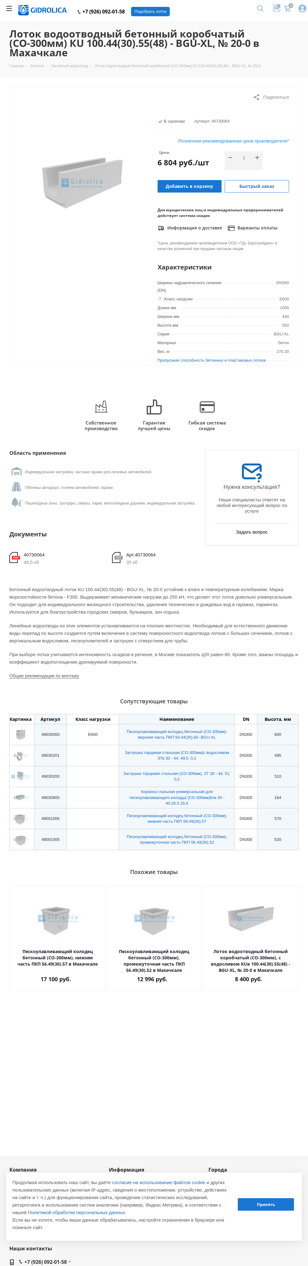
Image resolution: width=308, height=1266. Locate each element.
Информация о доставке (190, 228)
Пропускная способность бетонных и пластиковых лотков (212, 360)
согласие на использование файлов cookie (158, 1182)
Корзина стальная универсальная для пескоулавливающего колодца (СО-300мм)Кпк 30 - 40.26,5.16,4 (177, 797)
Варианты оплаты (252, 228)
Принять (266, 1204)
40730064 (34, 554)
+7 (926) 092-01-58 (101, 11)
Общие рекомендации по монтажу (44, 675)
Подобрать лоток (150, 11)
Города (217, 1169)
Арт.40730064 (141, 554)
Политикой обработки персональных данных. (77, 1212)
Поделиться (271, 97)
